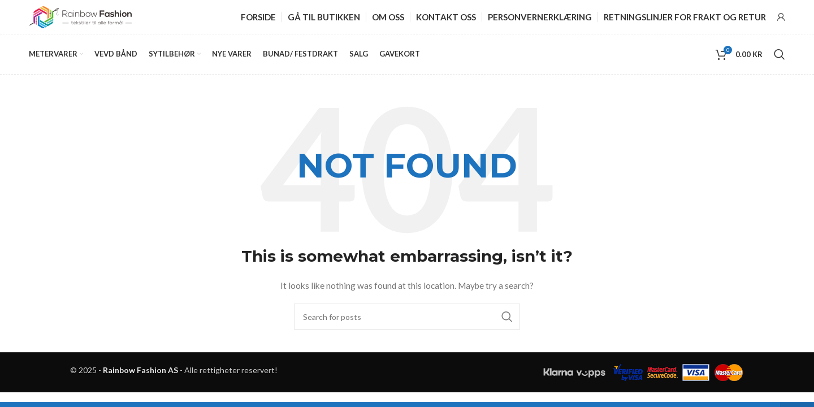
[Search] (779, 54)
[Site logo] (80, 16)
